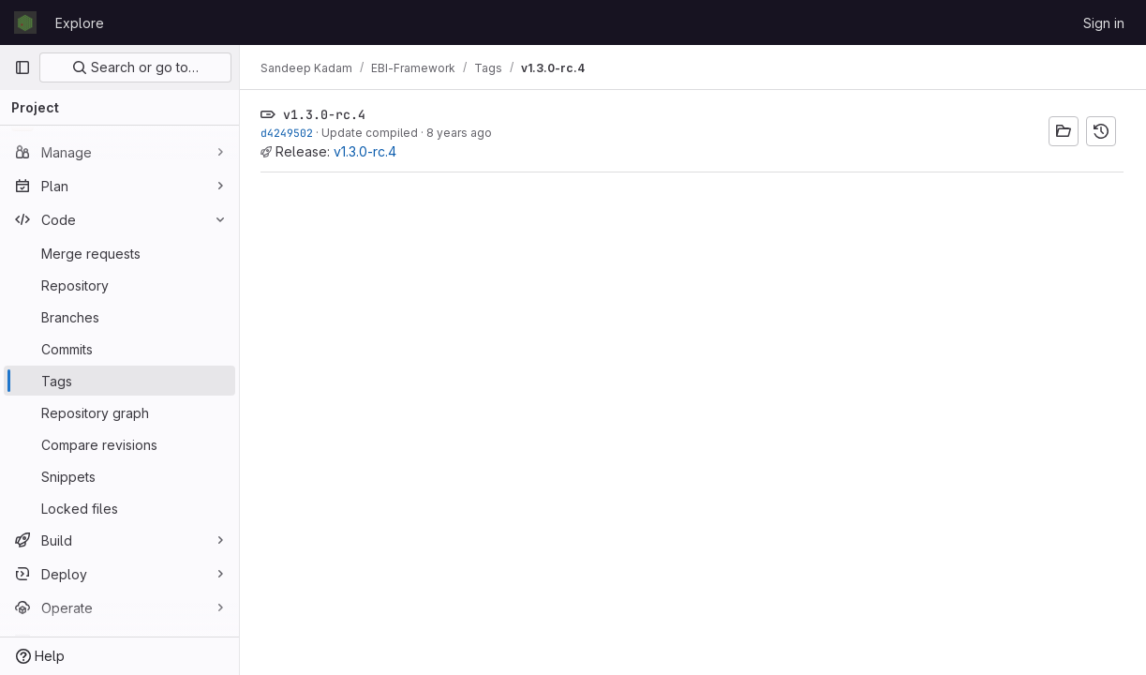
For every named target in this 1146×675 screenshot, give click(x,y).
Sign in (1103, 23)
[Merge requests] (119, 253)
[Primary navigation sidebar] (22, 67)
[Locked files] (119, 508)
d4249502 (288, 133)
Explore (79, 23)
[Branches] (119, 317)
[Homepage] (25, 23)
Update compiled (371, 133)
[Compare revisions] (119, 444)
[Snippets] (119, 476)
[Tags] (119, 381)
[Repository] (119, 285)
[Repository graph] (119, 413)
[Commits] (119, 349)
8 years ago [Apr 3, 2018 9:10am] (461, 133)
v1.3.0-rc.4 (366, 151)
